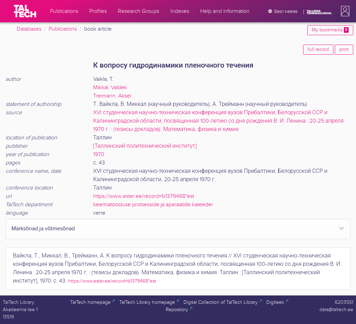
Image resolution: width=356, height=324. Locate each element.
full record (318, 49)
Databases (29, 29)
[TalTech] (25, 11)
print (344, 49)
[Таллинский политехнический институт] (145, 146)
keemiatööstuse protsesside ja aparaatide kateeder (153, 204)
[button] (343, 11)
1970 (98, 154)
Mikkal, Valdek (110, 87)
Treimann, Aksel (112, 96)
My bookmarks (330, 30)
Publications (63, 29)
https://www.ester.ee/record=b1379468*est (143, 196)
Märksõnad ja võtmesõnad (43, 228)
